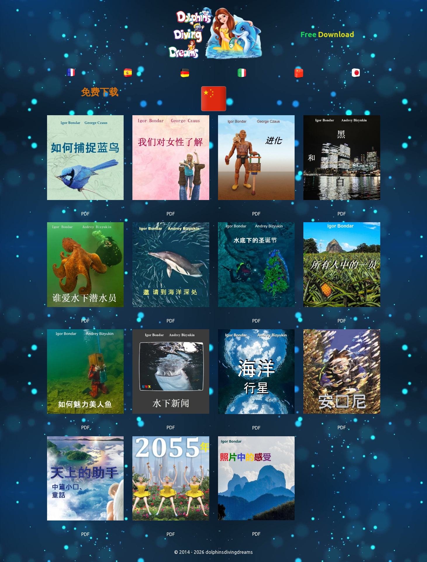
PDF (85, 213)
